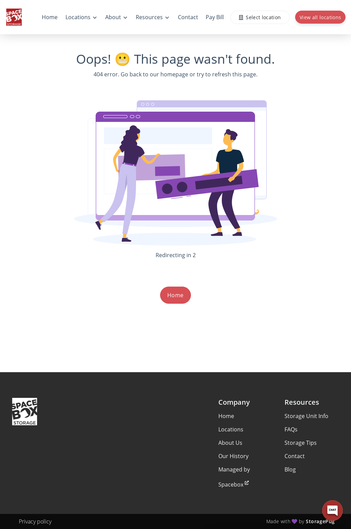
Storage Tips (301, 442)
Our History (233, 456)
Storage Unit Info (306, 416)
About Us (230, 442)
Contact (295, 456)
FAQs (291, 429)
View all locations (320, 17)
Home (175, 295)
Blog (290, 469)
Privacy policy (35, 521)
